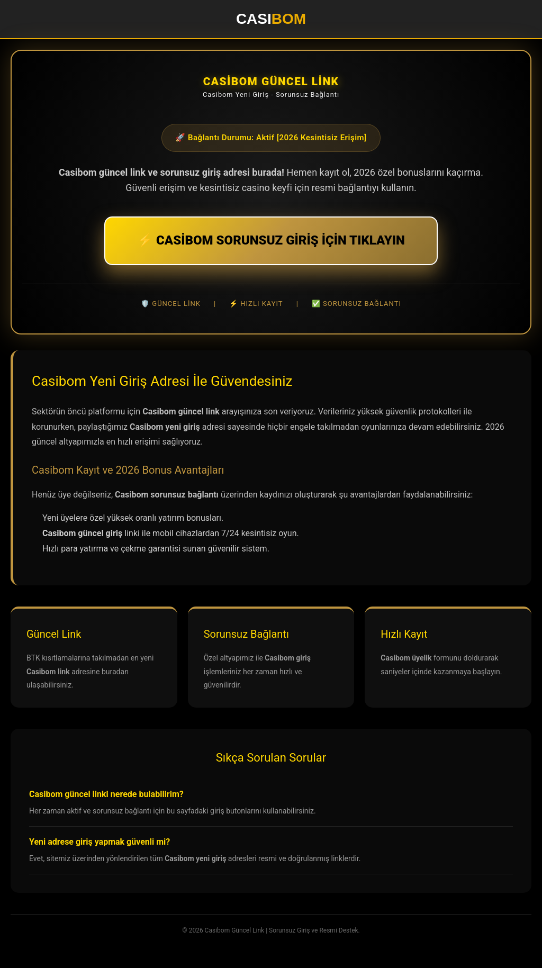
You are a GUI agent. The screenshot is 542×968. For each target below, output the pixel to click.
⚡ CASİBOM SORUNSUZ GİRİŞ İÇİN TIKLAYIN (271, 240)
